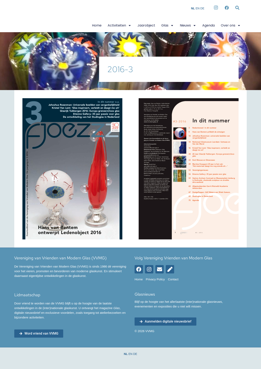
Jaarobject (146, 25)
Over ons (231, 25)
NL (193, 8)
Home (97, 25)
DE (202, 8)
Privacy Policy (155, 279)
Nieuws (188, 25)
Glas (167, 25)
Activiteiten (119, 25)
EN (197, 8)
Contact (173, 279)
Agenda (208, 25)
